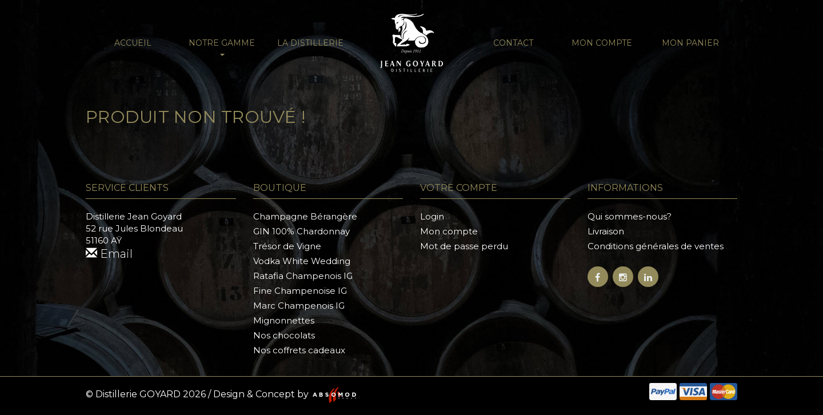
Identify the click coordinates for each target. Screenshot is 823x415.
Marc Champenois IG (299, 305)
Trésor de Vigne (287, 246)
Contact (513, 43)
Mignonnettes (283, 320)
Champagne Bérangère (305, 216)
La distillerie (310, 43)
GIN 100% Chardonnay (301, 231)
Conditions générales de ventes (656, 246)
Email (109, 254)
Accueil (132, 43)
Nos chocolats (284, 335)
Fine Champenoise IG (300, 290)
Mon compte (602, 43)
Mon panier (690, 43)
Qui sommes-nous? (630, 216)
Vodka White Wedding (301, 261)
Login (432, 216)
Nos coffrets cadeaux (299, 350)
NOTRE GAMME (222, 47)
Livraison (606, 231)
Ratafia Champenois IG (303, 275)
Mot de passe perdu (464, 246)
